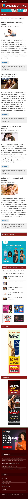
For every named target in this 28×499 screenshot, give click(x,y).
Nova (3, 26)
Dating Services (6, 483)
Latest (4, 267)
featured (21, 66)
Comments (15, 267)
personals (23, 67)
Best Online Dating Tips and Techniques (12, 468)
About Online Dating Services (15, 282)
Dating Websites (6, 486)
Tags (21, 267)
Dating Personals (10, 26)
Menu (5, 14)
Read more (5, 62)
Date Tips (4, 478)
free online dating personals (14, 67)
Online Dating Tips (10, 494)
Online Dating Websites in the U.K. (11, 463)
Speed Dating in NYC (9, 74)
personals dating (5, 69)
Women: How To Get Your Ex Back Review (14, 271)
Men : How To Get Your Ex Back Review (13, 273)
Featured (17, 26)
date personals (15, 66)
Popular (9, 267)
